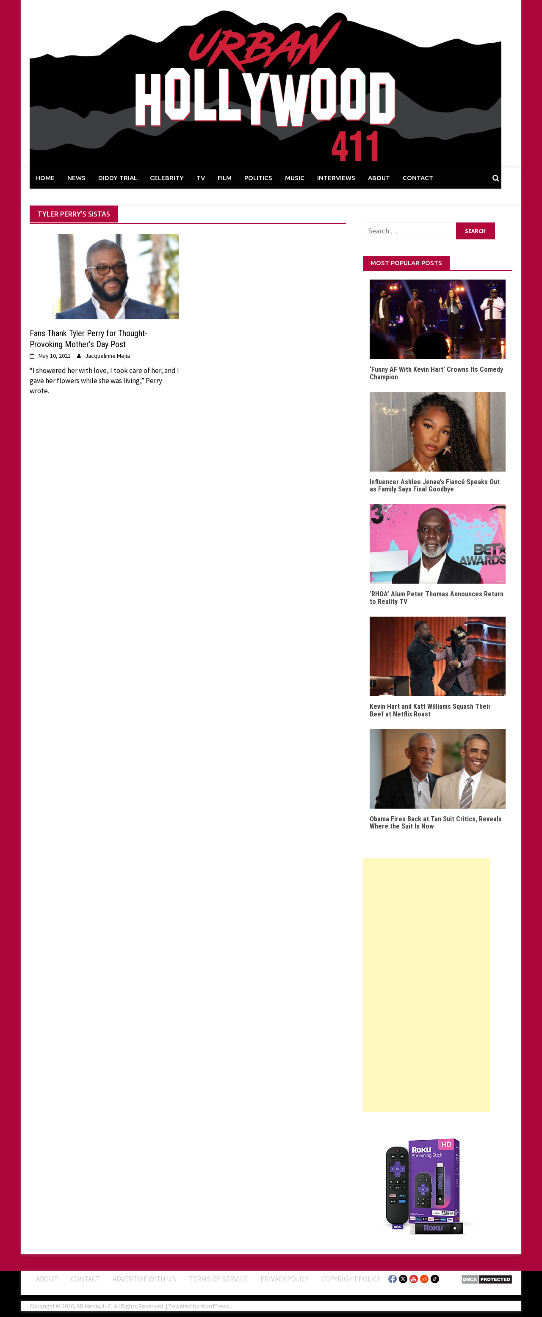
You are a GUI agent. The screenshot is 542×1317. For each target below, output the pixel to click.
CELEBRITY (167, 177)
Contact (85, 1279)
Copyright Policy (350, 1279)
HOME (45, 177)
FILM (225, 177)
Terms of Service (218, 1279)
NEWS (76, 177)
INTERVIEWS (336, 177)
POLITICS (258, 177)
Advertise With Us (144, 1279)
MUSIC (294, 177)
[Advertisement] (426, 985)
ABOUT (379, 177)
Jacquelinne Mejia (107, 355)
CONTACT (418, 177)
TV (200, 177)
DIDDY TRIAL (117, 177)
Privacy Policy (284, 1279)
